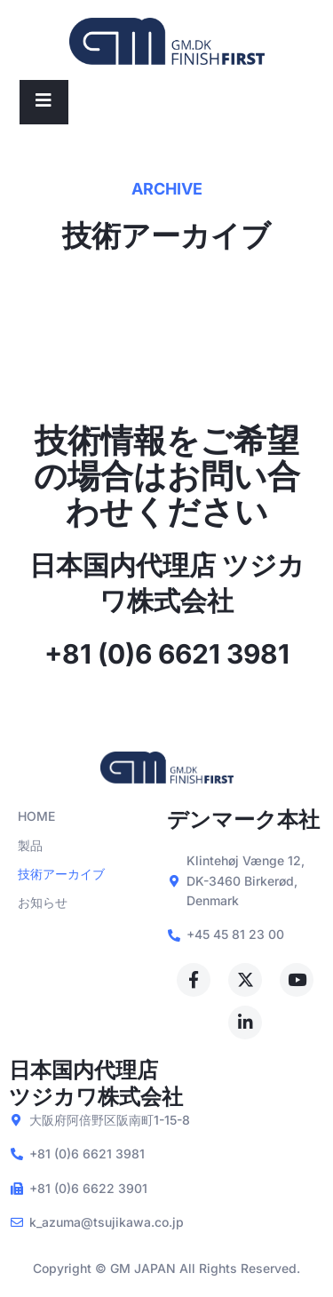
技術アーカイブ (61, 873)
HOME (36, 816)
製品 (30, 845)
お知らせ (42, 902)
